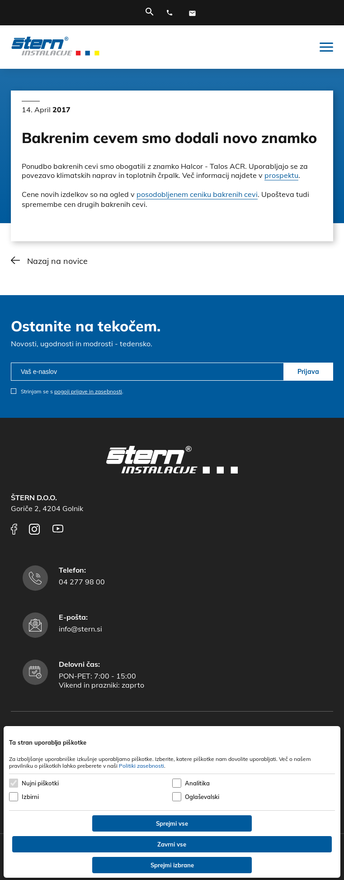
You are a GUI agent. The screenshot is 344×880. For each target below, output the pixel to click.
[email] (147, 372)
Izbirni (30, 796)
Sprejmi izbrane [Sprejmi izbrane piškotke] (172, 865)
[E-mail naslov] (194, 13)
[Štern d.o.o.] (55, 47)
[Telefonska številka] (172, 13)
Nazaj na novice (57, 261)
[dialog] (172, 802)
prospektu (281, 175)
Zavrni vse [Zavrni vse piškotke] (171, 844)
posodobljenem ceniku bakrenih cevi (197, 194)
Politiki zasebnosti (141, 765)
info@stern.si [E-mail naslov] (80, 628)
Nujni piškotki (40, 783)
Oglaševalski (202, 796)
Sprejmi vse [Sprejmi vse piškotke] (172, 823)
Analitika (197, 783)
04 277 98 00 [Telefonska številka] (82, 581)
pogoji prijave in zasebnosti (88, 391)
